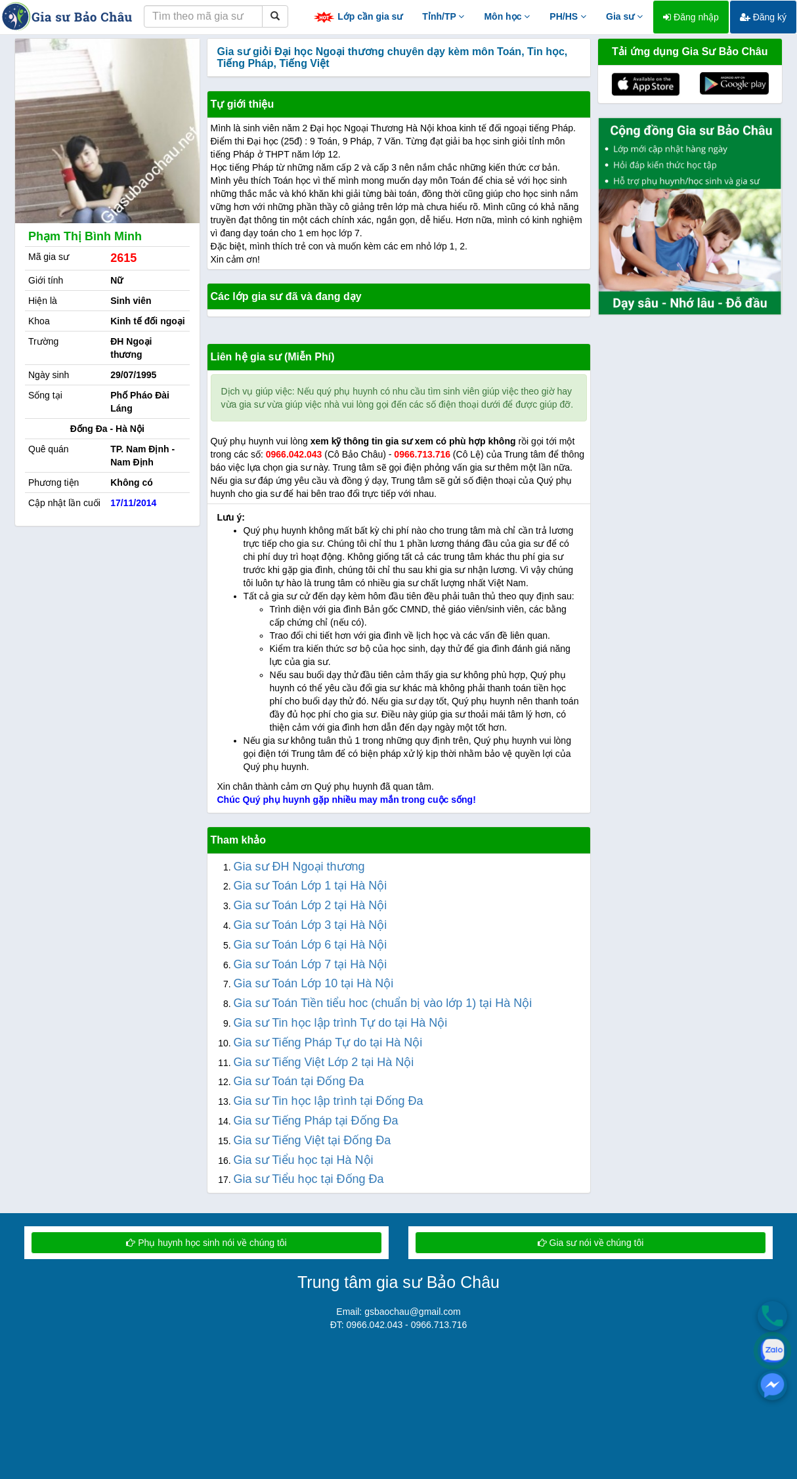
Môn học (507, 16)
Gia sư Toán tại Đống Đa (299, 1081)
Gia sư (624, 16)
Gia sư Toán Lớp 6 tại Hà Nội (310, 944)
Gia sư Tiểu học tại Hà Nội (304, 1160)
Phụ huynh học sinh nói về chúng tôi (206, 1242)
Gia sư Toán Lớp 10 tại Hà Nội (314, 983)
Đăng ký (763, 17)
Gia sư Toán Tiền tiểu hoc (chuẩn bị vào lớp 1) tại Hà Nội (383, 1003)
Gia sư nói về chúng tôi (591, 1242)
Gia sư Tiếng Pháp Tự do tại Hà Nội (328, 1042)
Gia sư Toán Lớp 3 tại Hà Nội (310, 925)
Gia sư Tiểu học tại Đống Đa (309, 1179)
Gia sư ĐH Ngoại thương (299, 866)
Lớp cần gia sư (357, 17)
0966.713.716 (422, 454)
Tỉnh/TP (443, 16)
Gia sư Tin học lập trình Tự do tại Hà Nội (341, 1022)
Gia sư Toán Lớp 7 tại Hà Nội (310, 964)
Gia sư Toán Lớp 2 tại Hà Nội (310, 905)
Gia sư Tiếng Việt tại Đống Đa (312, 1140)
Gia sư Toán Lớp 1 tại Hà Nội (310, 885)
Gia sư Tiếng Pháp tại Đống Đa (316, 1120)
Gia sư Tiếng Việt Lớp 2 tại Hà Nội (324, 1062)
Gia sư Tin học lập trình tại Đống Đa (328, 1100)
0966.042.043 (294, 454)
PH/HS (567, 16)
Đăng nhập (691, 17)
